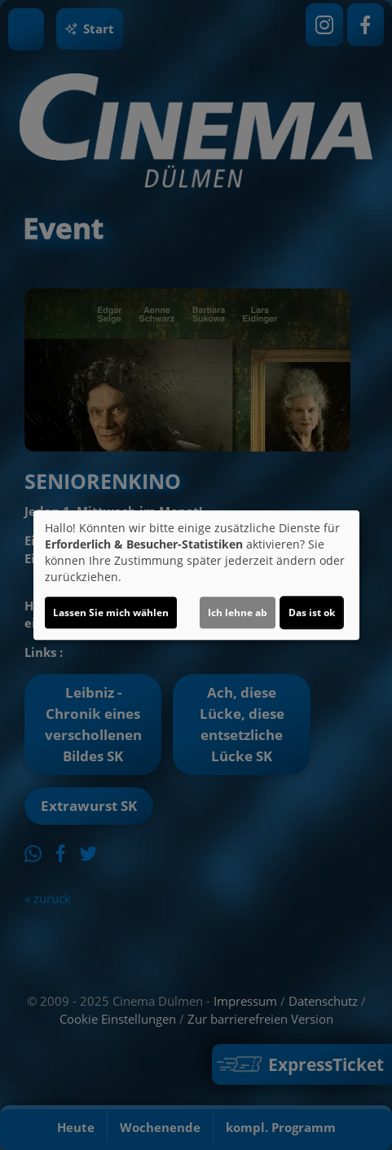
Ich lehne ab (237, 612)
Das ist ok (311, 612)
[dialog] (196, 575)
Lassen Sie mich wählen (111, 612)
